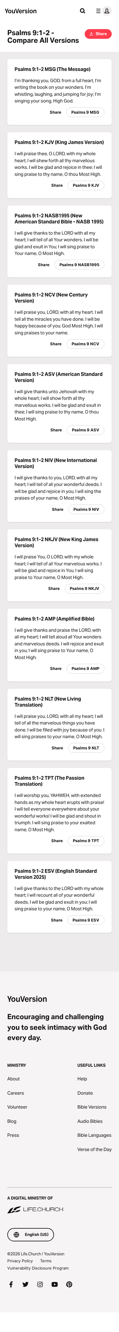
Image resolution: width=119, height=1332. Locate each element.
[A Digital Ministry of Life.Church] (59, 1200)
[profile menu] (102, 11)
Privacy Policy (20, 1260)
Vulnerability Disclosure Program (38, 1268)
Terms (46, 1260)
